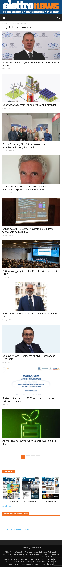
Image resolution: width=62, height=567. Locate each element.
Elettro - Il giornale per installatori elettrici (23, 529)
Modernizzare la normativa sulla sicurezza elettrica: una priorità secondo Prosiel (26, 188)
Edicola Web (6, 506)
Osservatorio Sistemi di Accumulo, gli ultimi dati (29, 104)
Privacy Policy (25, 548)
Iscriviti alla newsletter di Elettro (16, 514)
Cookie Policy (36, 548)
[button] (58, 17)
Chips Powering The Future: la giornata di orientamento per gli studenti (25, 146)
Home (4, 23)
